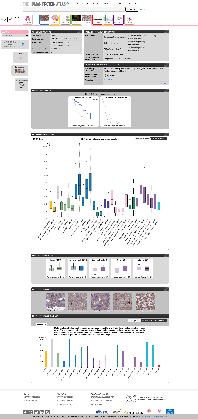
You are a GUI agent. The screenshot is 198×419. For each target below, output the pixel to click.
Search (132, 9)
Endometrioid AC (99, 268)
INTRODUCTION (65, 397)
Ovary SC (121, 268)
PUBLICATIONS (64, 404)
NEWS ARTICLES (32, 397)
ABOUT (96, 3)
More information (143, 416)
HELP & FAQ (97, 404)
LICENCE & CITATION (101, 400)
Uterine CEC (143, 268)
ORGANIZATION (65, 400)
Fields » (141, 9)
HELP (136, 3)
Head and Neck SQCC (77, 268)
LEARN (117, 3)
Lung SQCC (55, 268)
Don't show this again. (159, 416)
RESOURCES (82, 3)
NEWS (107, 3)
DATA (127, 3)
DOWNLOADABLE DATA (102, 397)
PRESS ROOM (30, 400)
